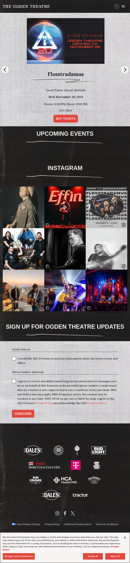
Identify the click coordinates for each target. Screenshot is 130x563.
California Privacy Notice (78, 524)
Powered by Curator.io (111, 312)
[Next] (124, 69)
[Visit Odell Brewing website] (77, 450)
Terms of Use (44, 403)
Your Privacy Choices (28, 524)
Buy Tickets (68, 118)
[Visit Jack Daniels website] (94, 480)
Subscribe (23, 413)
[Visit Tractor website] (80, 494)
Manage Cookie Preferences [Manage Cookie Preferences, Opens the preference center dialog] (18, 556)
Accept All (93, 556)
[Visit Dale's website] (33, 450)
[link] (124, 225)
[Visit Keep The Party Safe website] (97, 465)
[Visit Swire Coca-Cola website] (44, 465)
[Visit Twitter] (73, 513)
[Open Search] (116, 6)
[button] (23, 207)
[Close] (124, 537)
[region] (65, 547)
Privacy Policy (96, 403)
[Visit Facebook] (65, 513)
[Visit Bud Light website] (98, 450)
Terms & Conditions (107, 524)
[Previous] (5, 69)
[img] (106, 207)
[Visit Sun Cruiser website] (36, 480)
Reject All (115, 556)
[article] (23, 207)
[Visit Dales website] (52, 494)
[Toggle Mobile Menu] (123, 6)
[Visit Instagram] (57, 513)
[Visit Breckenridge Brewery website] (59, 450)
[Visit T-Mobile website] (76, 465)
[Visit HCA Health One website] (65, 480)
